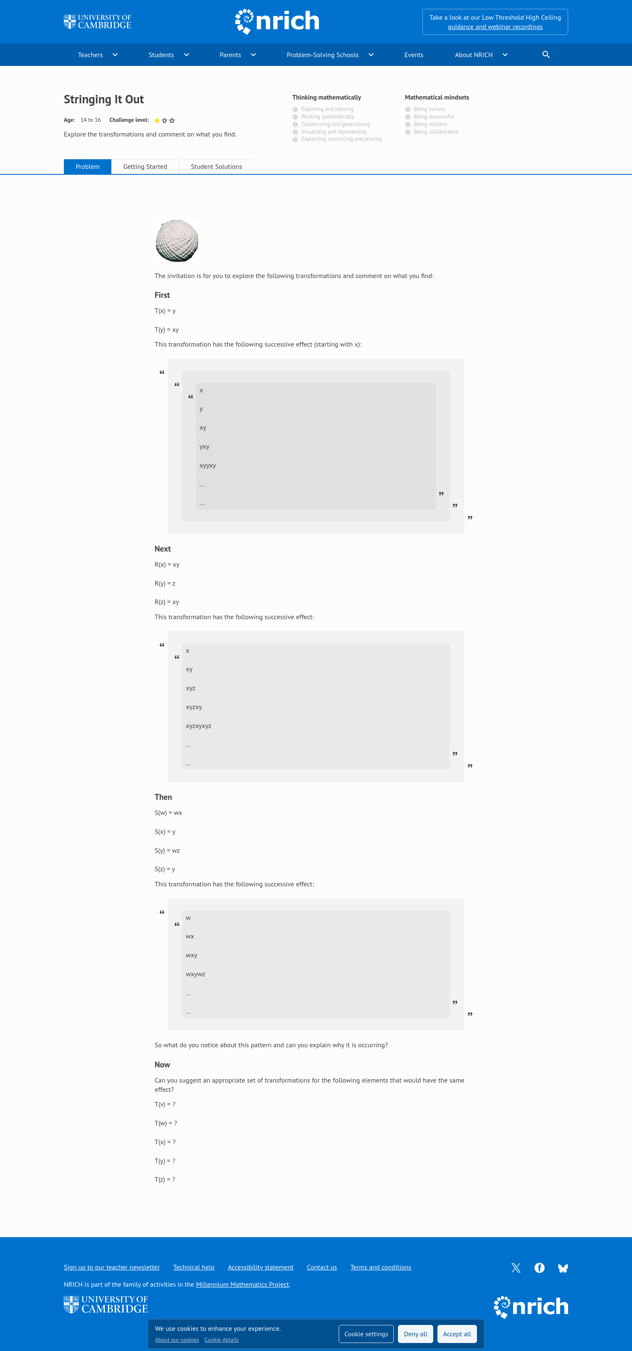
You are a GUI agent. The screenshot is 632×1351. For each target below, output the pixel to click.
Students (161, 54)
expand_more (115, 55)
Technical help (193, 1267)
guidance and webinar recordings (495, 26)
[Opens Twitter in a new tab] (516, 1267)
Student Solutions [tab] (216, 166)
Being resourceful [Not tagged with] (434, 116)
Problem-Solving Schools (323, 54)
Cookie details (222, 1339)
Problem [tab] (88, 166)
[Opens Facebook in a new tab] (540, 1267)
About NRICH (474, 54)
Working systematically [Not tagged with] (327, 116)
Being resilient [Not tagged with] (430, 124)
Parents (230, 54)
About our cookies (177, 1339)
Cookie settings (366, 1334)
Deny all (415, 1334)
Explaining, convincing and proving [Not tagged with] (341, 138)
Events (413, 54)
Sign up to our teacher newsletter (112, 1267)
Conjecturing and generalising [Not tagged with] (335, 124)
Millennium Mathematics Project (242, 1284)
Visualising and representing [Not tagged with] (333, 131)
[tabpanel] (316, 697)
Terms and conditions (380, 1267)
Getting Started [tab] (145, 166)
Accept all (457, 1334)
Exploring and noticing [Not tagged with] (327, 109)
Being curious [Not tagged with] (429, 109)
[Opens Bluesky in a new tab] (563, 1267)
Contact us (322, 1267)
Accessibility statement (260, 1267)
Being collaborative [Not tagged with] (436, 131)
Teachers (90, 54)
